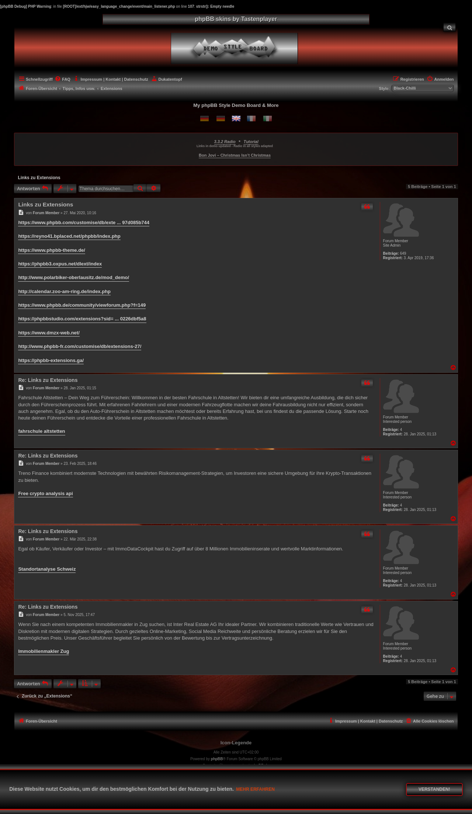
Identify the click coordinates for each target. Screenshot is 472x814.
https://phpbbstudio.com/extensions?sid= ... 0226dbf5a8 (82, 318)
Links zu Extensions (39, 177)
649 (403, 253)
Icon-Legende (236, 742)
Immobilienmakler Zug (43, 651)
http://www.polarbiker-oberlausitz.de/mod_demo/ (73, 277)
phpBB (217, 759)
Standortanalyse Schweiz (47, 569)
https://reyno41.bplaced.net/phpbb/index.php (69, 236)
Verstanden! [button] (434, 789)
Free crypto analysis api (45, 493)
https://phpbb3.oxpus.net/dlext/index (60, 264)
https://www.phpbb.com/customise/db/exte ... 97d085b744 (83, 222)
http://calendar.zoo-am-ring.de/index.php (64, 291)
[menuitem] (449, 27)
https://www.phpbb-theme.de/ (51, 250)
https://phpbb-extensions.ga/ (51, 360)
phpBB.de (260, 765)
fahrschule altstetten (41, 431)
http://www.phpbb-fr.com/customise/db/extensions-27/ (79, 346)
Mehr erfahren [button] (255, 789)
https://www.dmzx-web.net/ (48, 332)
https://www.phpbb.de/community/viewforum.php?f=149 (82, 305)
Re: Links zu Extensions (47, 380)
